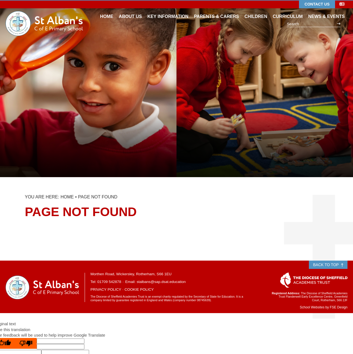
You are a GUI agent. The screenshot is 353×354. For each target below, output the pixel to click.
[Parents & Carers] (216, 11)
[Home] (44, 15)
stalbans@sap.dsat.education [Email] (161, 282)
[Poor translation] (26, 343)
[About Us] (130, 11)
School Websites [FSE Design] (312, 307)
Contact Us (317, 4)
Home (67, 197)
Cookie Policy (139, 289)
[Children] (256, 11)
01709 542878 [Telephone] (109, 282)
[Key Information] (168, 11)
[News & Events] (326, 11)
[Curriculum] (287, 11)
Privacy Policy (105, 289)
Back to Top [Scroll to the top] (328, 265)
